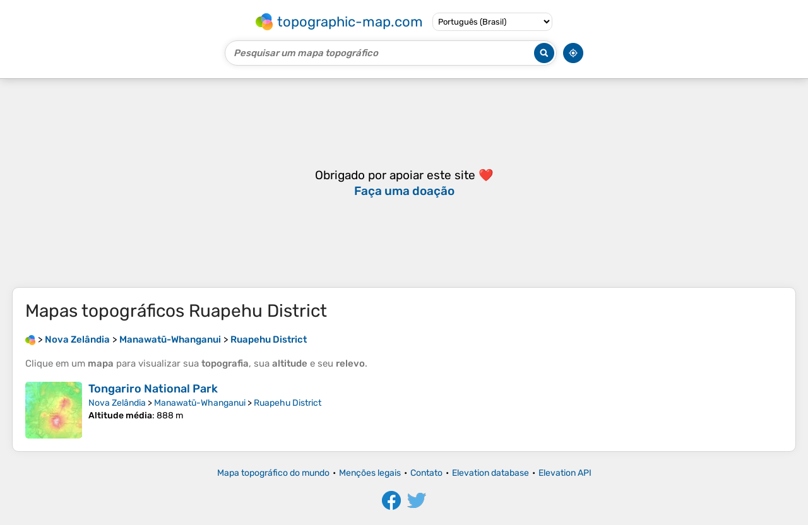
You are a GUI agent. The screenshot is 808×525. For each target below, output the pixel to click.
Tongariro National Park (153, 389)
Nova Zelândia (117, 403)
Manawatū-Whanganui (200, 403)
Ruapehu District (287, 403)
